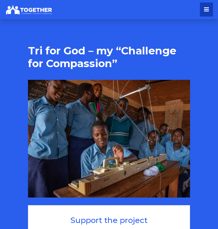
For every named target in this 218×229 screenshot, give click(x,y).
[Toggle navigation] (206, 10)
